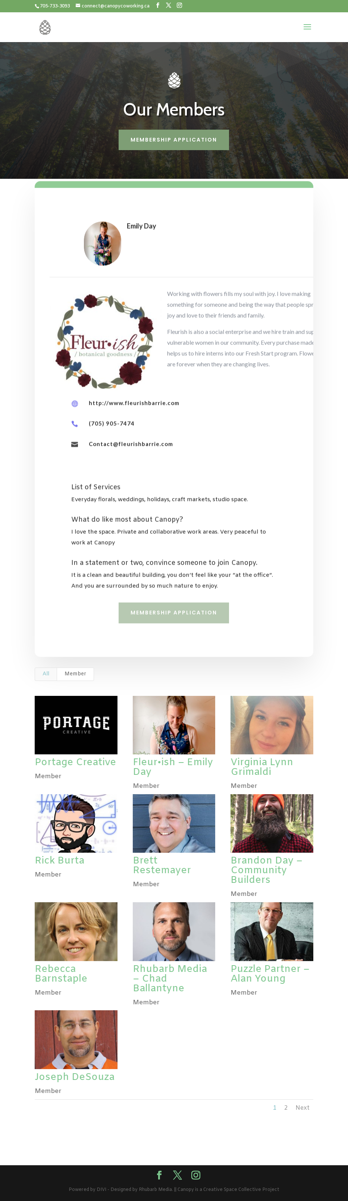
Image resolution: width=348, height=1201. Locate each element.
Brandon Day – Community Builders (266, 871)
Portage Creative (75, 762)
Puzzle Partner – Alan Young (269, 974)
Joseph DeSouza (74, 1077)
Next (302, 1108)
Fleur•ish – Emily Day (172, 767)
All (46, 674)
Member (75, 674)
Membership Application (174, 139)
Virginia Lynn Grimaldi (261, 767)
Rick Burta (59, 861)
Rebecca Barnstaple (60, 974)
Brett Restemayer (161, 866)
